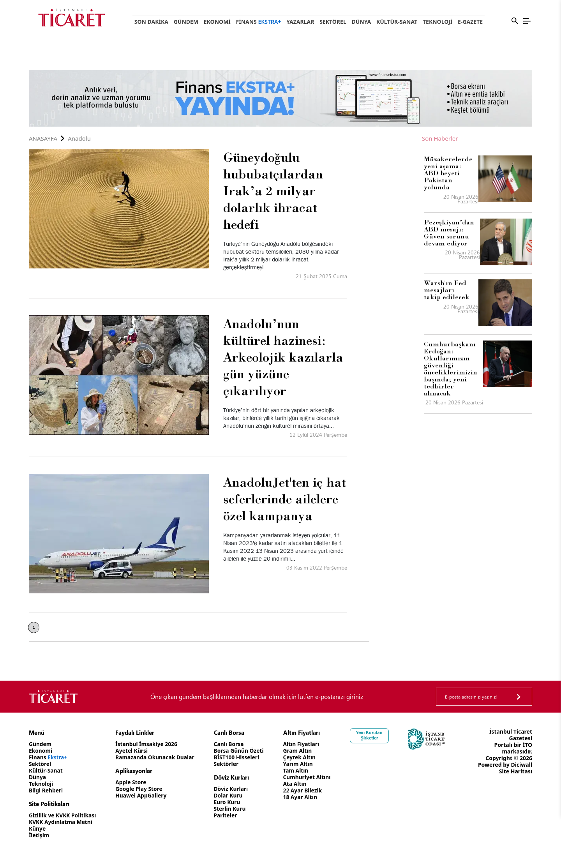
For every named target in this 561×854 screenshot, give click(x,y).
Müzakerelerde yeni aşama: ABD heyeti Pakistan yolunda (448, 173)
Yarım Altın (301, 763)
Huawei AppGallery (142, 795)
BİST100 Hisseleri (239, 757)
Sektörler (229, 763)
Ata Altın (298, 783)
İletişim (39, 835)
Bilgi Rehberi (46, 790)
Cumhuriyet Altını (310, 777)
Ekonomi (217, 21)
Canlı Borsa (231, 744)
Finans (258, 21)
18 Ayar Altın (303, 797)
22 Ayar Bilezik (306, 790)
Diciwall (521, 764)
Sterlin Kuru (232, 808)
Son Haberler (440, 138)
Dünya (361, 21)
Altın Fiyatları (304, 744)
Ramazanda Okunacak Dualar (156, 757)
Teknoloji (437, 21)
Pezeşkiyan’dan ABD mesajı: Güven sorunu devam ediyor (449, 233)
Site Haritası (515, 771)
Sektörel (332, 21)
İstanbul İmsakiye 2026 (147, 744)
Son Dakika (151, 21)
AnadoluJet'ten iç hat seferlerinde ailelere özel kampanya (284, 499)
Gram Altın (301, 750)
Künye (37, 828)
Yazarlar (300, 21)
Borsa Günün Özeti (241, 750)
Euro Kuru (229, 802)
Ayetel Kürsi (132, 750)
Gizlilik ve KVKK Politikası (63, 815)
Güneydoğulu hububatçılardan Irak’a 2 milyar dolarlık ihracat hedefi (273, 190)
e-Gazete (470, 21)
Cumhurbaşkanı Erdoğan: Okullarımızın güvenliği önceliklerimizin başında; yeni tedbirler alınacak (450, 369)
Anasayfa (43, 138)
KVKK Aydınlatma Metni (61, 822)
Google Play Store (140, 788)
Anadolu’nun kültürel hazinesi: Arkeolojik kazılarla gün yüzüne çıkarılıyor (283, 357)
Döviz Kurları (233, 788)
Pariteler (228, 815)
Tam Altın (299, 770)
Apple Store (132, 782)
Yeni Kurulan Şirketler (373, 735)
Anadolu (79, 138)
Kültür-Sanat (396, 21)
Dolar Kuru (230, 795)
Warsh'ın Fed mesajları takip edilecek (446, 289)
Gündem (186, 21)
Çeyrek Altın (302, 757)
